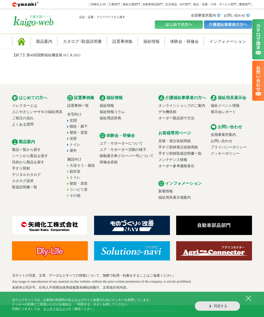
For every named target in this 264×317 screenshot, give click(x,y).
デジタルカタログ (26, 175)
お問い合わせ (234, 15)
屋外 (73, 150)
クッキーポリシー (225, 153)
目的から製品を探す (28, 162)
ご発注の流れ (23, 118)
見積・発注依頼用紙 (174, 141)
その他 (75, 195)
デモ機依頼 (167, 112)
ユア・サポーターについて (121, 143)
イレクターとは (24, 106)
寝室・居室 (79, 132)
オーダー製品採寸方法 (176, 118)
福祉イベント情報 (225, 106)
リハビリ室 (79, 189)
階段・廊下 (79, 126)
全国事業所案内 (203, 15)
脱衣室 (75, 171)
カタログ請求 (23, 181)
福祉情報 (107, 106)
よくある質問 (23, 124)
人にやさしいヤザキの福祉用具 (37, 112)
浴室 (73, 138)
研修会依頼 (109, 162)
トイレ (75, 144)
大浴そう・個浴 (82, 165)
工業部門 (114, 4)
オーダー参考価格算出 (176, 166)
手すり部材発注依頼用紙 (178, 147)
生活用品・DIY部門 (178, 4)
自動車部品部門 (153, 4)
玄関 (73, 120)
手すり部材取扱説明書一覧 (180, 153)
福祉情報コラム (112, 112)
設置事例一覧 (78, 106)
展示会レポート (223, 112)
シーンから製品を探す (30, 156)
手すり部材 (21, 168)
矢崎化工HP (98, 4)
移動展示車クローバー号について (127, 156)
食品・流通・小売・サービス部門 (214, 4)
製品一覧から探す (26, 150)
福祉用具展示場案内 (174, 197)
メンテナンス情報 (172, 160)
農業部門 (245, 4)
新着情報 (165, 191)
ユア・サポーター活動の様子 (123, 150)
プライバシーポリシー (229, 147)
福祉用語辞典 (110, 118)
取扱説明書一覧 (24, 187)
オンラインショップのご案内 (181, 106)
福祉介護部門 (131, 4)
